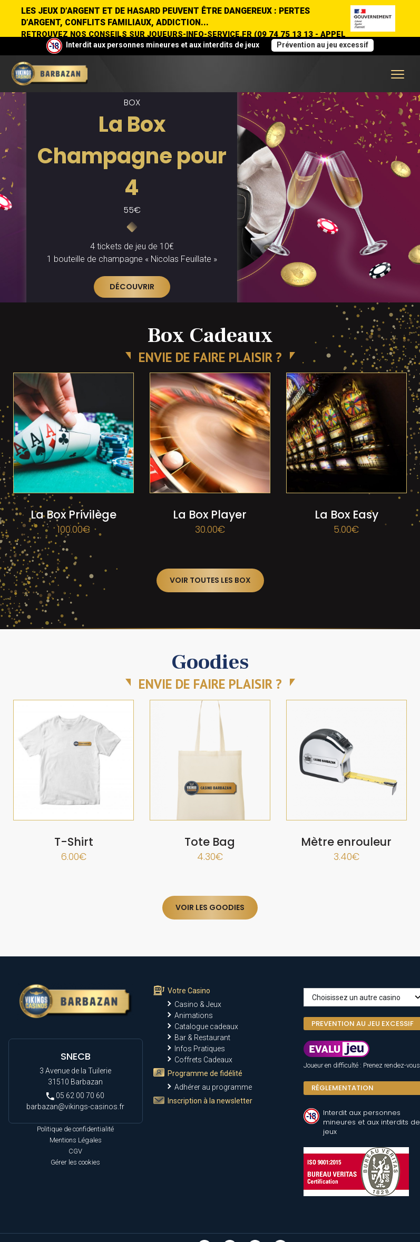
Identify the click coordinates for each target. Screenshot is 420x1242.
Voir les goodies (210, 907)
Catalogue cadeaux (206, 1026)
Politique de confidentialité (75, 1129)
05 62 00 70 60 (75, 1095)
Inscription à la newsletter (210, 1101)
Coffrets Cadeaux (203, 1059)
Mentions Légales (76, 1140)
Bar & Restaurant (202, 1037)
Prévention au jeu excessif (322, 45)
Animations (193, 1015)
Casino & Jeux (197, 1004)
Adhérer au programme (213, 1087)
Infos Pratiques (199, 1048)
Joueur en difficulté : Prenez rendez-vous (362, 1065)
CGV (75, 1151)
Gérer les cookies (75, 1162)
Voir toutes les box (210, 580)
